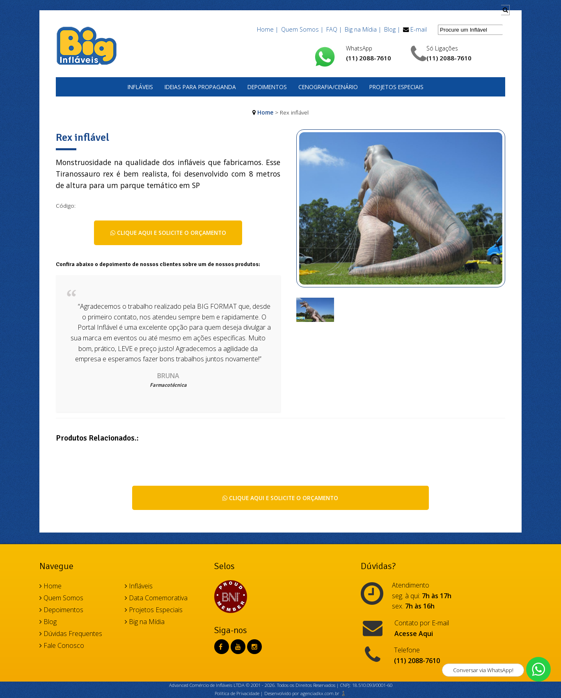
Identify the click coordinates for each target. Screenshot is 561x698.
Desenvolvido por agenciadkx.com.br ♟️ (305, 693)
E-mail (418, 29)
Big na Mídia (145, 621)
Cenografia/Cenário (328, 87)
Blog (48, 621)
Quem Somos (61, 597)
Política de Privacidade (237, 693)
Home (265, 112)
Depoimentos (267, 87)
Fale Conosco (61, 645)
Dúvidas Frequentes (70, 633)
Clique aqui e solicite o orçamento (168, 232)
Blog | (392, 29)
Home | (267, 29)
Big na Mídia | (363, 29)
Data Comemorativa (156, 597)
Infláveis (140, 87)
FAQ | (334, 29)
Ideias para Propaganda (200, 87)
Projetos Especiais (396, 87)
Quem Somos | (302, 29)
